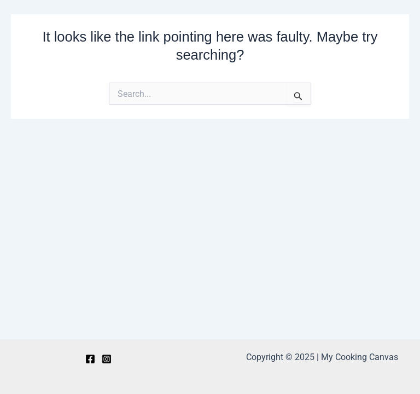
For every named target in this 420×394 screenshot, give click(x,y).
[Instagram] (107, 359)
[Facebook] (90, 359)
